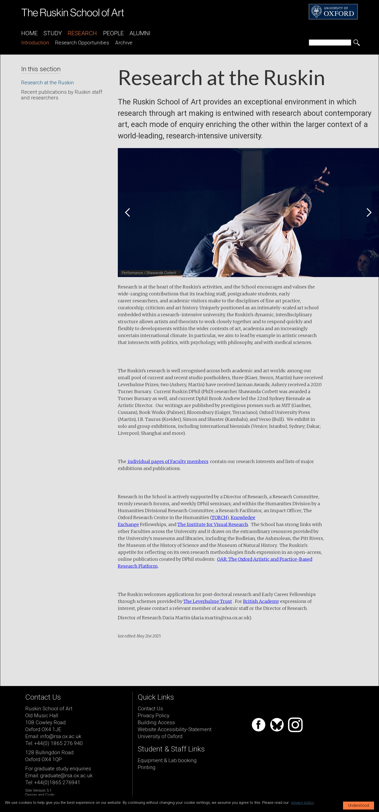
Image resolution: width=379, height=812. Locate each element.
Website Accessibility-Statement (175, 729)
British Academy (261, 601)
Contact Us (150, 709)
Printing (147, 767)
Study (52, 33)
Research (82, 33)
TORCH (219, 517)
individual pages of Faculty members (167, 461)
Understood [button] (358, 805)
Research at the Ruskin (47, 83)
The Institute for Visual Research (212, 524)
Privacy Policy (153, 715)
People (113, 33)
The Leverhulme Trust (207, 601)
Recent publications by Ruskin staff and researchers (61, 95)
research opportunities (82, 43)
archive (123, 43)
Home (29, 33)
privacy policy (302, 802)
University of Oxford (160, 736)
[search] (330, 42)
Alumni (140, 33)
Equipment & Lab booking (167, 760)
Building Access (156, 722)
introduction (35, 43)
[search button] (356, 42)
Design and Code (39, 795)
